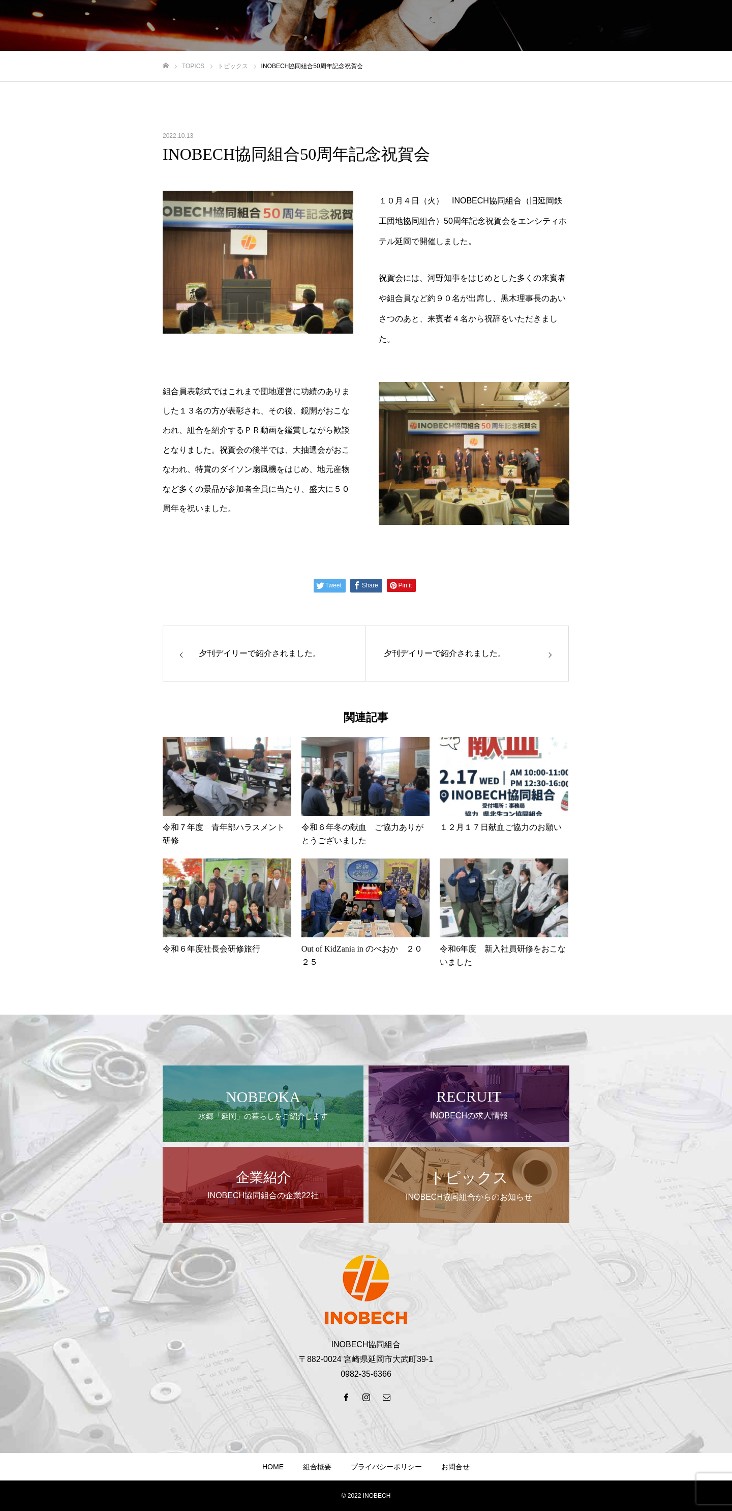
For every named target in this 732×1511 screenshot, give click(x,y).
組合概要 (317, 1467)
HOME (273, 1467)
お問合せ (455, 1467)
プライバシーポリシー (386, 1467)
